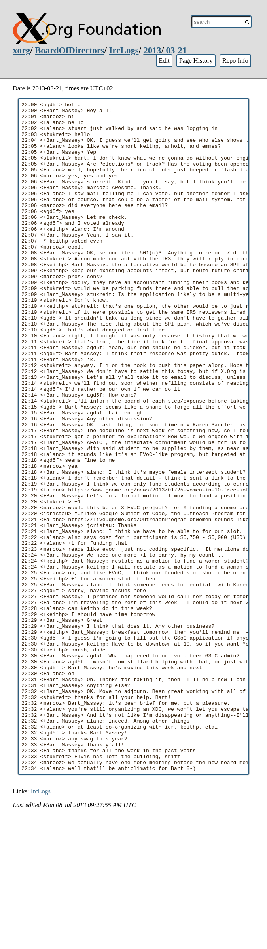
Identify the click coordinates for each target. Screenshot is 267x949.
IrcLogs (124, 50)
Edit (164, 60)
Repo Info (235, 60)
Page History (196, 60)
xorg (21, 50)
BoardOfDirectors (69, 50)
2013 (152, 50)
